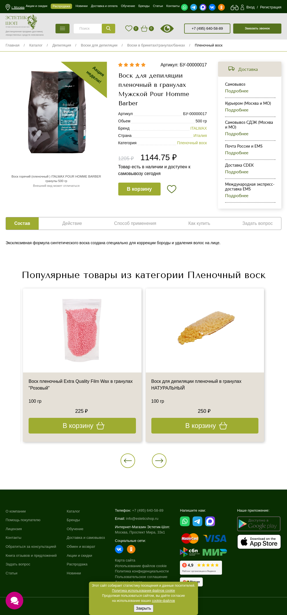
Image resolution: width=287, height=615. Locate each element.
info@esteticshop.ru (142, 518)
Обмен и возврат (81, 546)
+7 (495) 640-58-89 (207, 28)
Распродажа (77, 564)
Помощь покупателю (23, 520)
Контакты (13, 537)
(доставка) (37, 31)
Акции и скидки (79, 555)
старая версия (174, 28)
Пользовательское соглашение (141, 577)
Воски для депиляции (99, 45)
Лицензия (14, 529)
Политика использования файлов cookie (143, 591)
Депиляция (61, 45)
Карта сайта (125, 560)
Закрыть (143, 608)
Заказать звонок (257, 28)
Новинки (74, 573)
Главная (12, 45)
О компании (16, 511)
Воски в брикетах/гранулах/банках (156, 45)
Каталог (35, 45)
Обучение (75, 529)
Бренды (73, 520)
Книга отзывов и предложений (31, 555)
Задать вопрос (18, 564)
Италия (200, 135)
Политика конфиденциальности (142, 571)
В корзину (139, 189)
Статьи (11, 573)
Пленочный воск (209, 45)
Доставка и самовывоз (86, 537)
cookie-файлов (163, 601)
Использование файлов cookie (141, 566)
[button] (128, 460)
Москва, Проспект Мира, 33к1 (140, 532)
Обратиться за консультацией (31, 546)
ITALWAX (198, 128)
